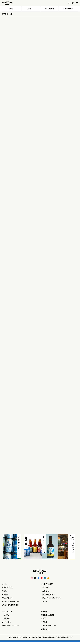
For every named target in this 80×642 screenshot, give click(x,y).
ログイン (6, 615)
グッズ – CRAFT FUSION (10, 605)
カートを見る (6, 622)
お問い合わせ (45, 629)
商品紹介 (5, 591)
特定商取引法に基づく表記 (11, 625)
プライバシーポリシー (48, 625)
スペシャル (46, 587)
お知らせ (5, 594)
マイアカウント (7, 611)
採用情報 (44, 622)
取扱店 (43, 618)
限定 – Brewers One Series (51, 598)
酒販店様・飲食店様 (47, 615)
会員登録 (6, 618)
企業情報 (44, 611)
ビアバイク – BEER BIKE (10, 601)
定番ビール (46, 591)
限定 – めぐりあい (48, 594)
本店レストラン (7, 598)
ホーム (4, 584)
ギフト (44, 601)
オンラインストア (47, 584)
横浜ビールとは (7, 587)
